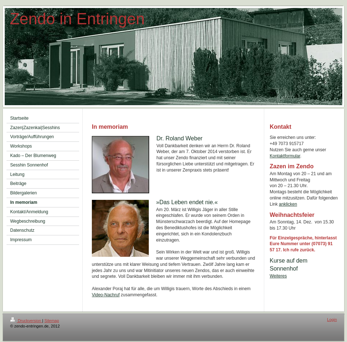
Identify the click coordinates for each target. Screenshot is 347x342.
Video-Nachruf (106, 294)
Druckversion (26, 320)
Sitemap (51, 320)
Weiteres (278, 276)
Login (332, 319)
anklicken (288, 204)
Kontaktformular (285, 155)
